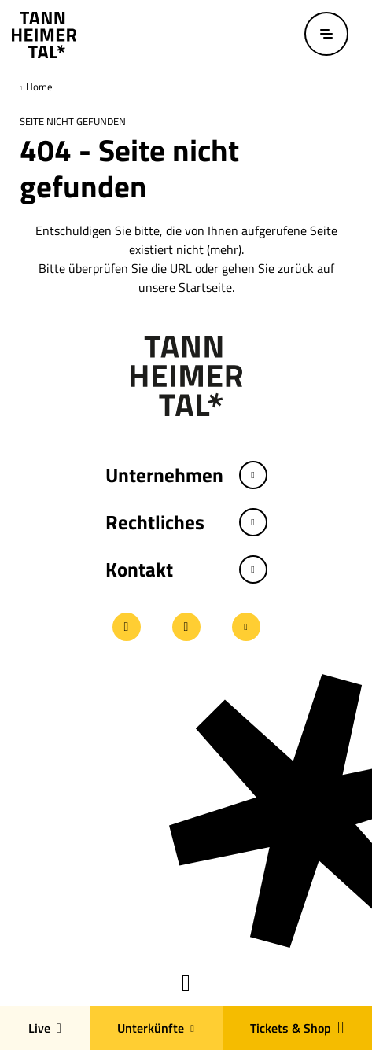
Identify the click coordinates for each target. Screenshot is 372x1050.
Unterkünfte (155, 1028)
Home (38, 86)
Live (44, 1028)
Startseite (205, 287)
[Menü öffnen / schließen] (326, 34)
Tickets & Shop (297, 1028)
